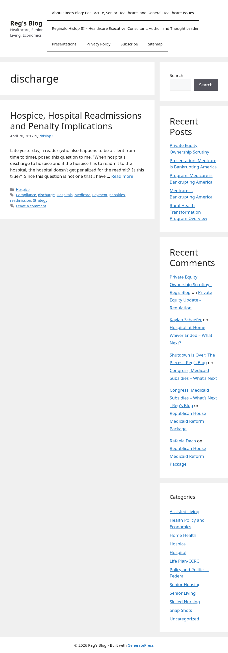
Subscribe (129, 43)
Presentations (64, 43)
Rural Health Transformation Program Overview (188, 212)
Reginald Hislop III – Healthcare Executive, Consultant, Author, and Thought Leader (125, 28)
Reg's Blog (26, 23)
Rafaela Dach (183, 441)
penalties (117, 194)
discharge (46, 194)
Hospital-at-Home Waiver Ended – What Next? (191, 335)
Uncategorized (184, 619)
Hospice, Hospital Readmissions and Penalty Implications (76, 120)
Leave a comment (31, 206)
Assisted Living (184, 511)
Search (176, 75)
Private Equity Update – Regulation (191, 300)
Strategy (40, 200)
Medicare (82, 194)
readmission (20, 200)
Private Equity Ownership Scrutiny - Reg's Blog (191, 284)
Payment (99, 194)
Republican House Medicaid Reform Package (188, 421)
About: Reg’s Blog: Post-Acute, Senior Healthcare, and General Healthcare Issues (123, 12)
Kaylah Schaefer (186, 319)
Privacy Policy (99, 43)
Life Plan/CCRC (184, 561)
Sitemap (155, 43)
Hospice (23, 189)
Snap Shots (181, 610)
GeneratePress (141, 645)
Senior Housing (185, 584)
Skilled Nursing (185, 602)
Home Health (183, 535)
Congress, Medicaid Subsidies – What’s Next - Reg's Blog (193, 397)
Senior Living (183, 593)
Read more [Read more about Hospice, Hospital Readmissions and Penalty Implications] (122, 176)
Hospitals (64, 194)
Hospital (178, 552)
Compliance (26, 194)
